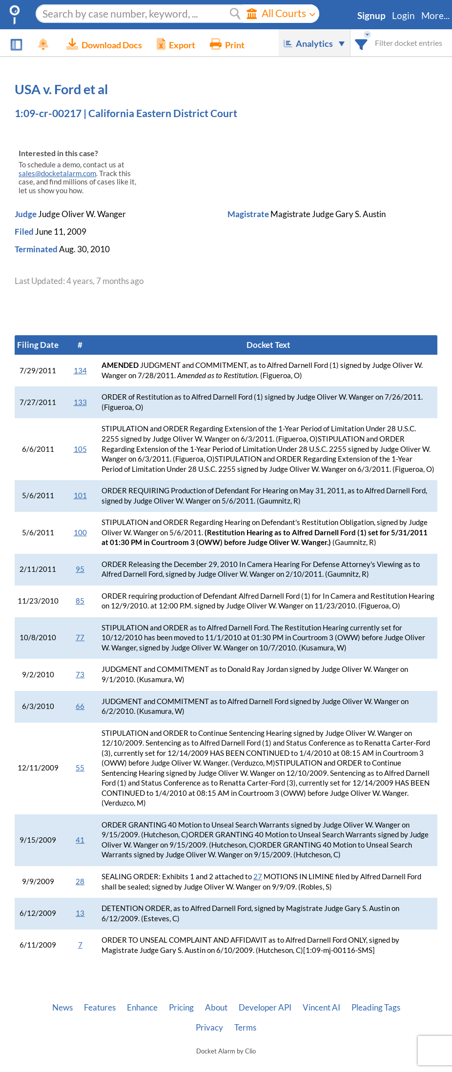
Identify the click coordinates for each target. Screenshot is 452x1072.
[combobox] (361, 42)
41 (80, 840)
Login (403, 15)
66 (80, 706)
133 (80, 402)
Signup (371, 15)
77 (80, 637)
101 (80, 495)
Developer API (265, 1007)
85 (80, 601)
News (62, 1007)
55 (80, 768)
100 (80, 532)
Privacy (209, 1027)
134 (80, 370)
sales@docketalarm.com (57, 173)
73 (80, 674)
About (216, 1007)
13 (80, 913)
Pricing (181, 1007)
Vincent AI (321, 1007)
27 (257, 876)
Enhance (142, 1007)
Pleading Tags (375, 1007)
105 (80, 449)
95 (80, 569)
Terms (245, 1027)
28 (80, 881)
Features (100, 1007)
